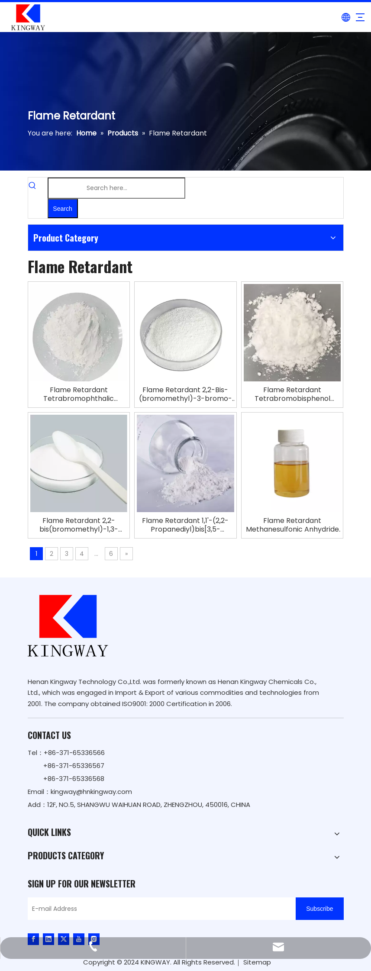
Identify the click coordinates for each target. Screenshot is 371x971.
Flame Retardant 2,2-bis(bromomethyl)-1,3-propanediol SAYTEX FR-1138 (78, 525)
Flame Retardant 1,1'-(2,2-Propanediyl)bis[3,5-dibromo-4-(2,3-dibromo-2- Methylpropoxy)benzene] (185, 525)
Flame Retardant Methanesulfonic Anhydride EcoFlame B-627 (292, 525)
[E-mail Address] (160, 908)
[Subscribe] (319, 908)
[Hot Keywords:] (63, 208)
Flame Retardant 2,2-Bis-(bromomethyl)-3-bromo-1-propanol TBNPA (185, 394)
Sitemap (257, 962)
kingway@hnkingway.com (91, 791)
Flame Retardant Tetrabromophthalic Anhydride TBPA (78, 394)
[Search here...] (116, 188)
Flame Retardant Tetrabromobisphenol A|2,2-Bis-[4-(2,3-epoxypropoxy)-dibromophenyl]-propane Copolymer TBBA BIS (292, 394)
